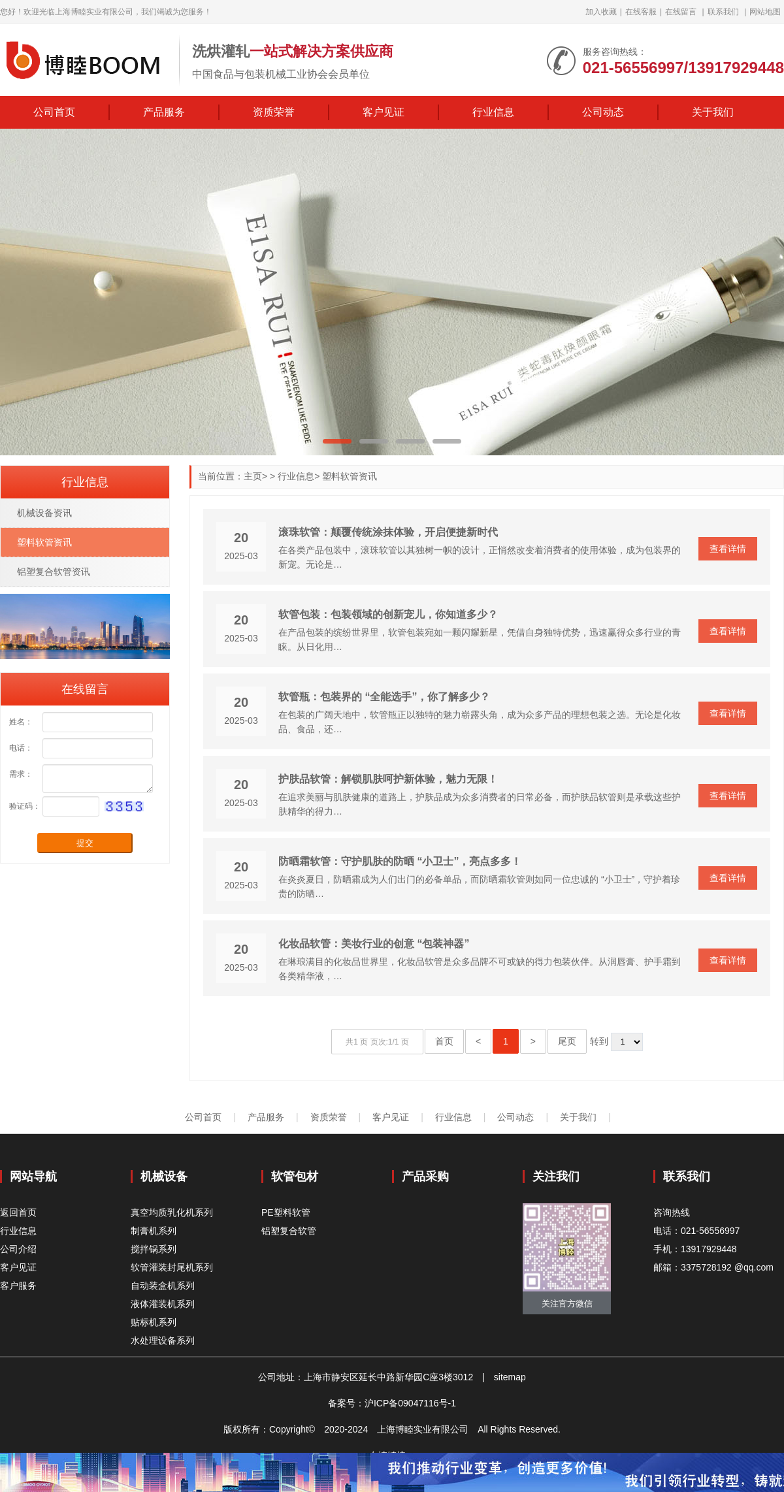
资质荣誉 (274, 112)
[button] (337, 441)
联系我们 (723, 11)
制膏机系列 (153, 1230)
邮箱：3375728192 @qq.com (713, 1267)
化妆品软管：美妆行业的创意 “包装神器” (373, 943)
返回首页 (18, 1212)
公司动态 (603, 112)
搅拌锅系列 (153, 1249)
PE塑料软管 (285, 1212)
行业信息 (493, 112)
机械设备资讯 (44, 513)
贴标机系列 (153, 1322)
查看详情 (728, 548)
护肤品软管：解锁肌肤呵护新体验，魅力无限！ (388, 779)
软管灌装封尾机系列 (172, 1267)
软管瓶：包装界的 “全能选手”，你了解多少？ (384, 696)
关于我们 (713, 112)
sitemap (510, 1377)
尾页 (567, 1041)
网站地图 (765, 11)
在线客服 (641, 11)
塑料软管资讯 (349, 476)
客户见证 (383, 112)
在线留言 (680, 11)
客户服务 (18, 1285)
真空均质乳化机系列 (172, 1212)
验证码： (25, 806)
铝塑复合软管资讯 (53, 571)
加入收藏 (601, 11)
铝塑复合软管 (288, 1230)
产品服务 (164, 112)
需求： (21, 774)
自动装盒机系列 (163, 1285)
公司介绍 (18, 1249)
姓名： (21, 721)
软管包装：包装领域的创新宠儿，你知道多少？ (388, 614)
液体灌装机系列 (163, 1304)
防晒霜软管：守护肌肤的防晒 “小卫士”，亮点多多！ (399, 861)
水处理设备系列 (163, 1340)
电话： (21, 748)
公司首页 (54, 112)
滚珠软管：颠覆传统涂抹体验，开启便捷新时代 (388, 532)
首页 (444, 1041)
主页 (253, 476)
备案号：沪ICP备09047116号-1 (392, 1403)
